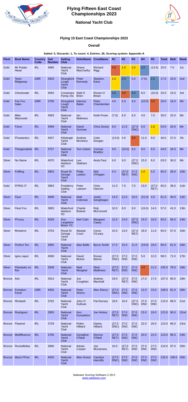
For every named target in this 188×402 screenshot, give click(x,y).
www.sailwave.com (94, 377)
